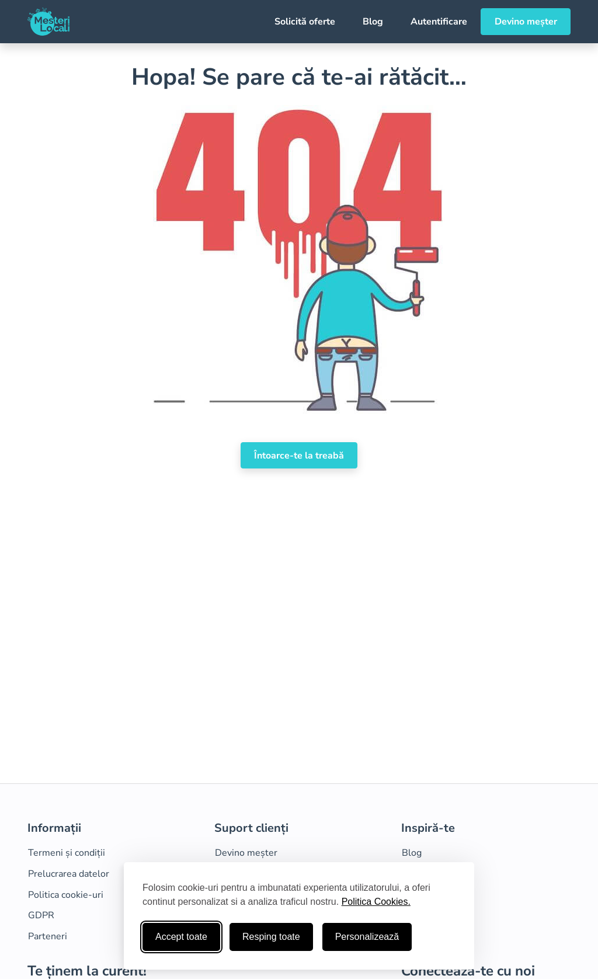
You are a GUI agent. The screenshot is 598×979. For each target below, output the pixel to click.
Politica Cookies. (376, 902)
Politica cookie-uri (65, 894)
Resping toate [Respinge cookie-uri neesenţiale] (271, 937)
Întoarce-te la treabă (299, 455)
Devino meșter (526, 21)
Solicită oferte (304, 21)
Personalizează (367, 937)
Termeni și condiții (66, 852)
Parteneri (47, 936)
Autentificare (439, 21)
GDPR (41, 915)
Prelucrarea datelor (68, 873)
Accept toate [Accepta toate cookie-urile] (181, 937)
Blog (373, 21)
